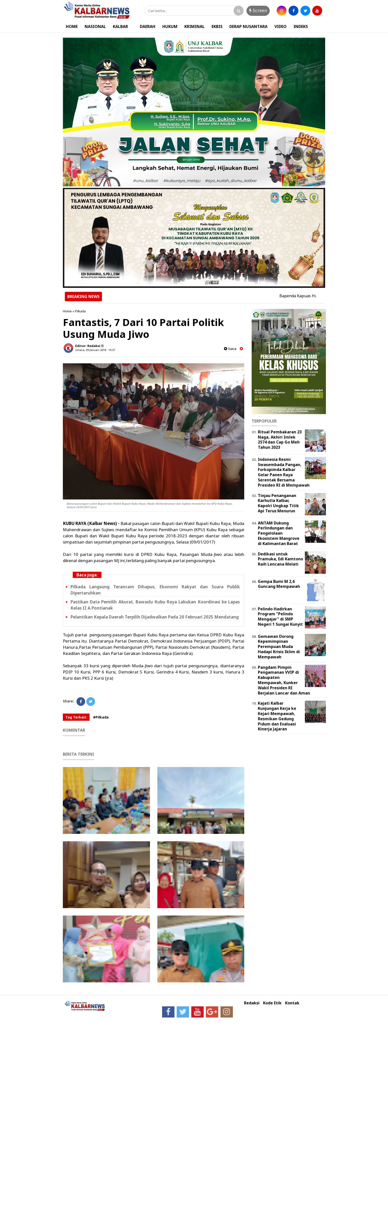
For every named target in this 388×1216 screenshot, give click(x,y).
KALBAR (120, 26)
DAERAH (147, 26)
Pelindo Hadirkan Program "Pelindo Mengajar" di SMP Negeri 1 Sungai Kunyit (280, 616)
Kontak (292, 1003)
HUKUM (169, 26)
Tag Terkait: (76, 717)
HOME (72, 26)
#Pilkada (101, 717)
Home (67, 311)
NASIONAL (95, 26)
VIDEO (280, 26)
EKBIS (217, 26)
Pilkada (80, 311)
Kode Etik (272, 1003)
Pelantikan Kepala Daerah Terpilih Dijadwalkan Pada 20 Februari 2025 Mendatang (155, 617)
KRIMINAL (194, 26)
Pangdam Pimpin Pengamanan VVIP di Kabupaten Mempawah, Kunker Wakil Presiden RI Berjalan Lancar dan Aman (284, 680)
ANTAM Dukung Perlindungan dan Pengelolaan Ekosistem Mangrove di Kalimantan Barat (278, 533)
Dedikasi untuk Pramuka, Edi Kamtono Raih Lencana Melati (280, 559)
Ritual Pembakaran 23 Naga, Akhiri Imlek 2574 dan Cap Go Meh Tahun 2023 (280, 439)
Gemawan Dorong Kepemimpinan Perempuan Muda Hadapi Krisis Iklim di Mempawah (279, 647)
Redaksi (252, 1003)
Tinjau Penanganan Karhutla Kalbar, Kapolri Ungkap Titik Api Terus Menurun (278, 503)
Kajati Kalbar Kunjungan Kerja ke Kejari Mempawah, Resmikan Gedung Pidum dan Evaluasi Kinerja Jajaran (277, 716)
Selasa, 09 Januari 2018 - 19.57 (95, 350)
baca (230, 349)
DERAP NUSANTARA (248, 26)
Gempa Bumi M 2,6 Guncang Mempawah (279, 584)
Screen (258, 10)
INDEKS (300, 26)
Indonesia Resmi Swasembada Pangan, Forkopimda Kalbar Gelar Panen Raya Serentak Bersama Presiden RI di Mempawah (284, 472)
